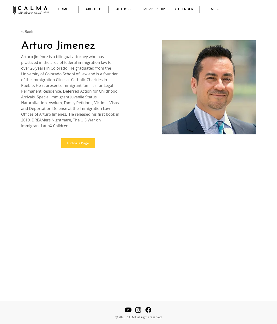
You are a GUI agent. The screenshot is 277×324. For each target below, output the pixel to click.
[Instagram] (138, 310)
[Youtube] (128, 310)
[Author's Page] (78, 143)
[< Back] (30, 31)
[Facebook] (148, 310)
